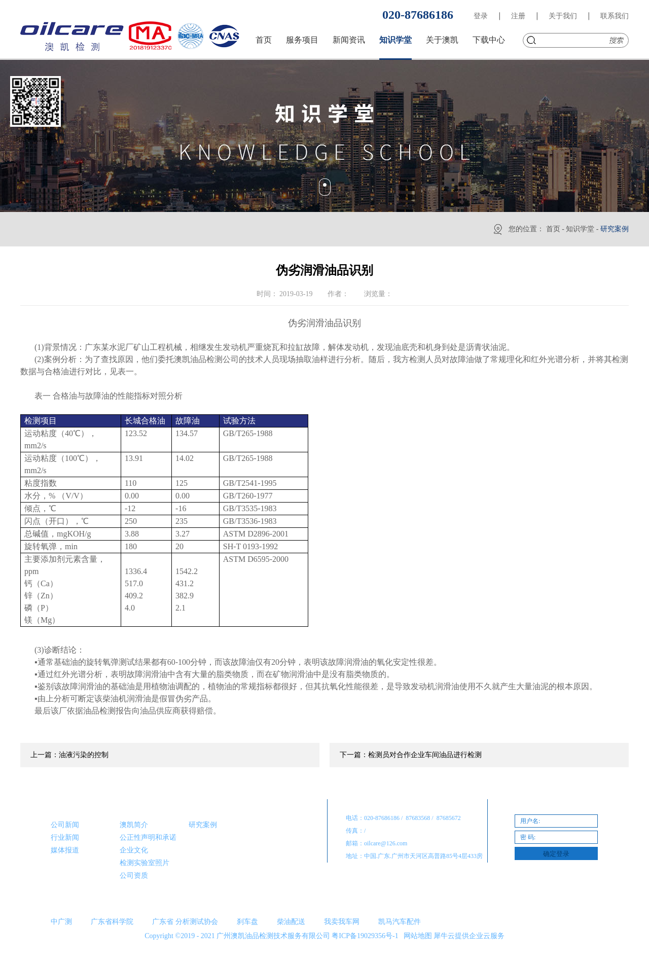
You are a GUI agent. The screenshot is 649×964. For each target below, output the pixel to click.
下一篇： (411, 755)
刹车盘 (247, 921)
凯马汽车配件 (399, 921)
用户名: (530, 821)
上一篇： (69, 755)
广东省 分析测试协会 (185, 921)
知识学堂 (580, 229)
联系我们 (614, 16)
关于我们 (563, 16)
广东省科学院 (112, 921)
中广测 (61, 921)
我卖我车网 (341, 921)
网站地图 (416, 936)
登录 (481, 16)
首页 (264, 39)
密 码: (527, 837)
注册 (518, 16)
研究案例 (614, 229)
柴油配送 (291, 921)
